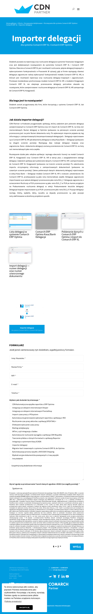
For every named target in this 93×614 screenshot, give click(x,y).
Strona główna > (12, 23)
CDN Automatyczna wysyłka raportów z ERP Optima (31, 404)
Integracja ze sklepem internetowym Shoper (28, 408)
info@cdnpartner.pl (60, 570)
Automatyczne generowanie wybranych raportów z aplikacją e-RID (37, 418)
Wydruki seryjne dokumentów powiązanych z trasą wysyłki (34, 455)
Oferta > (21, 23)
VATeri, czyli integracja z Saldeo (23, 431)
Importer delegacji (18, 445)
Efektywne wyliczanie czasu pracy (24, 424)
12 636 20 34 (54, 568)
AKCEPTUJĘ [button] (24, 607)
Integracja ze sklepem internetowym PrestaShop (30, 411)
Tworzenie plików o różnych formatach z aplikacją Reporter (34, 438)
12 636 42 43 (64, 568)
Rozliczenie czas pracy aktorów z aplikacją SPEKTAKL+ (32, 421)
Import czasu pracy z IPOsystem (23, 414)
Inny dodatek (16, 458)
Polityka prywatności (47, 606)
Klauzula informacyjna (62, 606)
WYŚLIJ (77, 546)
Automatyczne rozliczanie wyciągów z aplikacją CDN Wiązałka (35, 435)
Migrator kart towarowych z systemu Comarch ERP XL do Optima (36, 448)
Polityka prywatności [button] (13, 601)
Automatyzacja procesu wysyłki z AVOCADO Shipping (31, 452)
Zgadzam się (15, 488)
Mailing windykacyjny (19, 428)
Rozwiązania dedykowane (33, 23)
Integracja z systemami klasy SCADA (25, 441)
